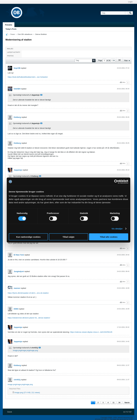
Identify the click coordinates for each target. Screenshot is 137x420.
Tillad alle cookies (108, 237)
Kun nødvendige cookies (28, 237)
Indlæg (10, 49)
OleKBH (17, 89)
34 (119, 403)
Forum (12, 34)
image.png (17, 350)
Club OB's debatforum (25, 34)
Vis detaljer (117, 228)
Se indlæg (41, 95)
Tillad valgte (68, 237)
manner (17, 288)
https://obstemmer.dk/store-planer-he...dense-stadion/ (29, 318)
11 (113, 403)
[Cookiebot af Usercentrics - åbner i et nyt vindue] (116, 181)
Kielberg (17, 117)
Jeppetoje (18, 170)
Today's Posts (10, 29)
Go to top (127, 412)
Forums (8, 25)
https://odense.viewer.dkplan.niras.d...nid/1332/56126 (91, 332)
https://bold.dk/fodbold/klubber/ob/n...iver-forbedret (28, 77)
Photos (10, 56)
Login (130, 2)
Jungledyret (19, 271)
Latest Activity (13, 52)
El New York (19, 255)
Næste (127, 403)
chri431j (17, 380)
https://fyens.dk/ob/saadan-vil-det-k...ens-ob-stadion (28, 293)
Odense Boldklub (41, 34)
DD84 (16, 309)
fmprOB (17, 68)
